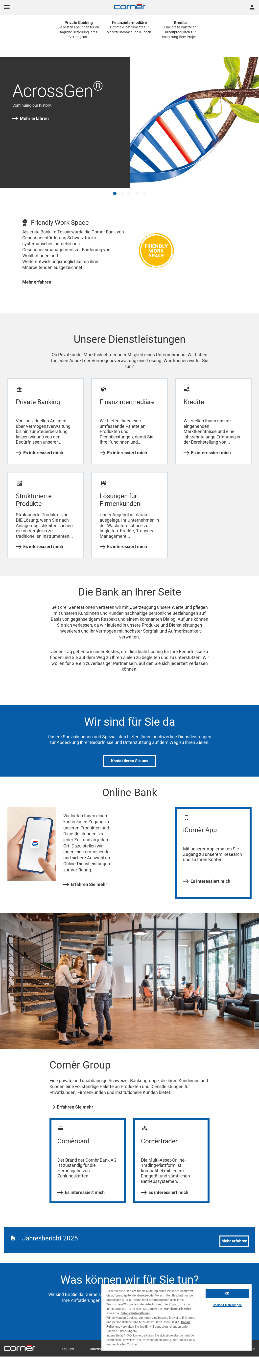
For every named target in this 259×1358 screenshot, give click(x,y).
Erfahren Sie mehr (85, 884)
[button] (115, 193)
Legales (68, 1349)
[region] (176, 1317)
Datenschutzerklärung (135, 1313)
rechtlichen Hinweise (177, 1309)
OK (227, 1293)
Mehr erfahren (30, 118)
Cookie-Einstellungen (227, 1305)
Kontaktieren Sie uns (129, 761)
